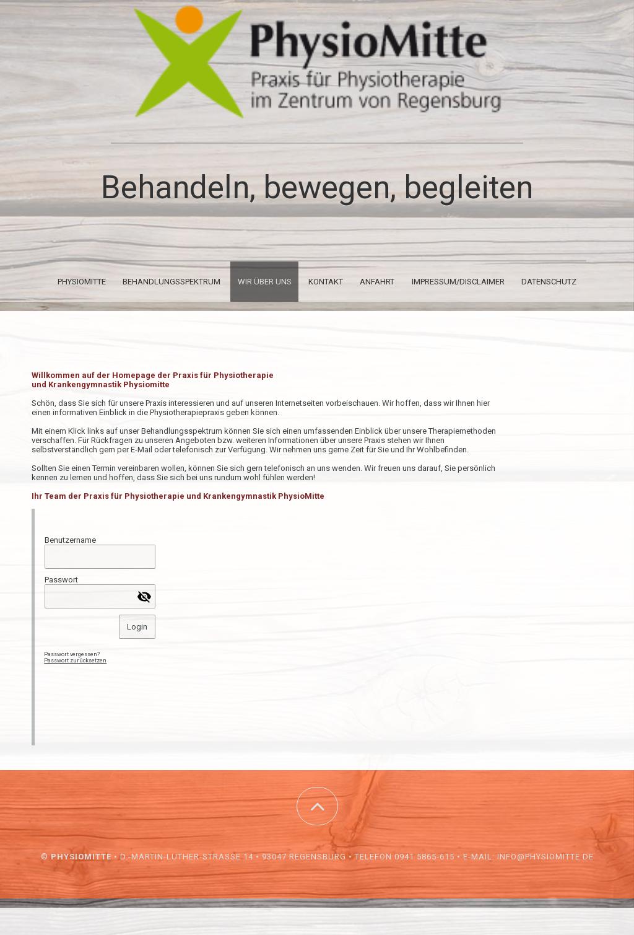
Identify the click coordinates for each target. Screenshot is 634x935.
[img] (317, 62)
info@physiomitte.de (545, 856)
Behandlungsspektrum (171, 281)
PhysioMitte (82, 281)
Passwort (61, 579)
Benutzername (70, 540)
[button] (317, 806)
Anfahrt (377, 281)
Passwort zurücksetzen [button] (75, 660)
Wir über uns (265, 281)
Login (137, 626)
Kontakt (325, 281)
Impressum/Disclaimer (458, 281)
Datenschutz (548, 281)
